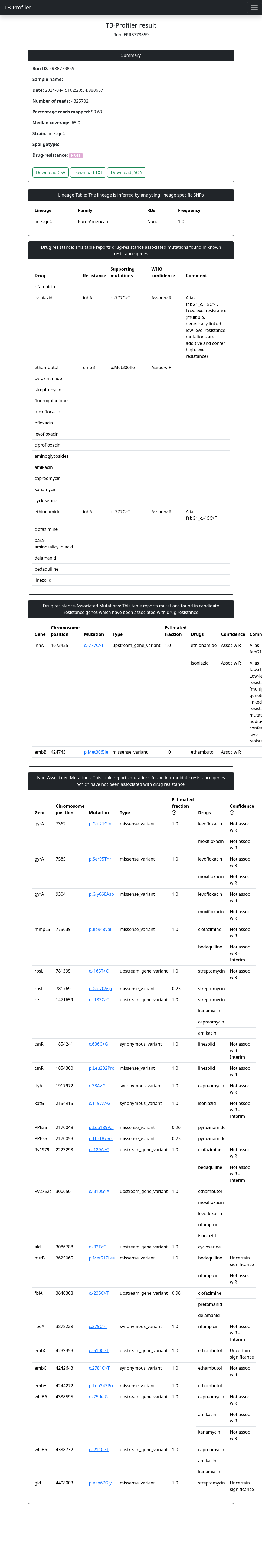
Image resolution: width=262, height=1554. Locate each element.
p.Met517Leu (102, 1258)
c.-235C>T (99, 1293)
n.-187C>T (99, 1000)
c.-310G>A (99, 1191)
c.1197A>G (99, 1103)
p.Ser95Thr (100, 859)
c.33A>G (97, 1086)
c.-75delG (98, 1397)
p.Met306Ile (96, 752)
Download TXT (88, 172)
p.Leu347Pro (101, 1386)
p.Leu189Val (101, 1127)
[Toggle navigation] (254, 7)
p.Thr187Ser (101, 1138)
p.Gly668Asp (101, 894)
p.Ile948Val (100, 929)
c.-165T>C (99, 971)
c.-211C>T (99, 1449)
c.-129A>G (99, 1150)
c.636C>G (98, 1044)
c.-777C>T (94, 645)
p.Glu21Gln (100, 824)
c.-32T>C (97, 1247)
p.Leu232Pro (101, 1068)
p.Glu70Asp (100, 989)
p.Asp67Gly (100, 1483)
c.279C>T (98, 1326)
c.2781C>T (99, 1368)
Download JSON (127, 172)
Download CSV (51, 172)
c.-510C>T (99, 1350)
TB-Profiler (17, 7)
